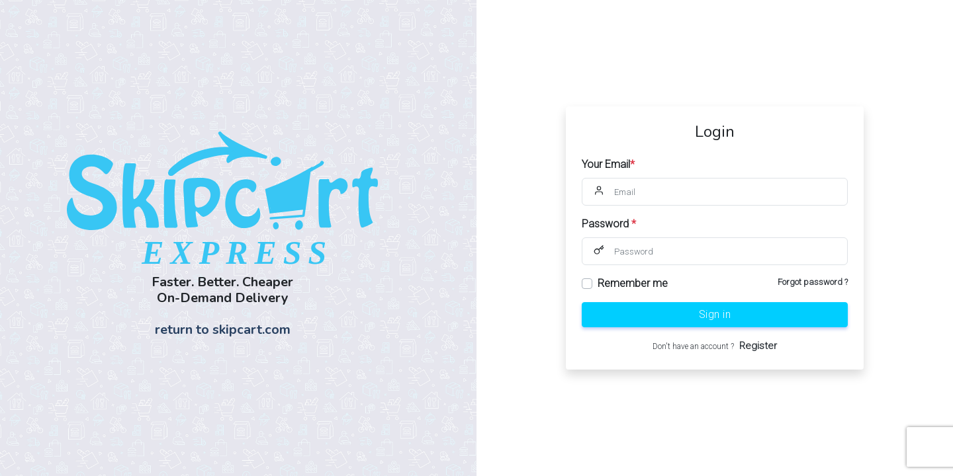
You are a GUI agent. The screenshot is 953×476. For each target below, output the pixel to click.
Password (609, 224)
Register (758, 346)
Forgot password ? (813, 282)
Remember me (633, 283)
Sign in (715, 314)
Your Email (608, 164)
